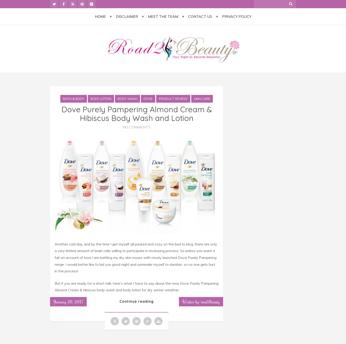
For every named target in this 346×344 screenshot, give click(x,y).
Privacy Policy (236, 16)
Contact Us (200, 16)
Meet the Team (163, 16)
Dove (148, 99)
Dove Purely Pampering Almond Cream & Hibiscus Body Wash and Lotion (136, 113)
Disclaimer (127, 16)
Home (100, 16)
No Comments (136, 127)
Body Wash (127, 99)
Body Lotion (101, 99)
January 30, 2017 (68, 302)
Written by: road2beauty (201, 302)
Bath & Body (73, 99)
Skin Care (202, 99)
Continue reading (137, 301)
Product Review (173, 99)
